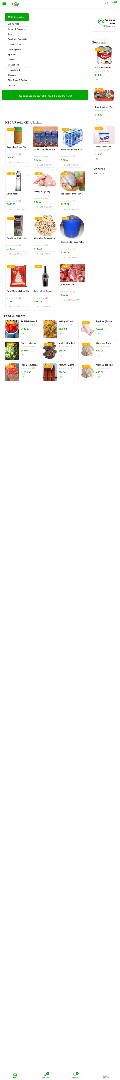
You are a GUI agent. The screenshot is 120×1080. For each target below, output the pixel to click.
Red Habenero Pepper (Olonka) (36, 321)
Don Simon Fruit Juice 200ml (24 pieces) (25, 238)
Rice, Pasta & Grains (17, 80)
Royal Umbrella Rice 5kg (18, 291)
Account (105, 1076)
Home (15, 1076)
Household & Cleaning (14, 72)
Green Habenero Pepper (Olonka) (38, 343)
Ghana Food (13, 65)
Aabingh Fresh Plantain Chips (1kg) (76, 321)
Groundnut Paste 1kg (16, 147)
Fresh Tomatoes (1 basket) (34, 365)
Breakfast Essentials (17, 39)
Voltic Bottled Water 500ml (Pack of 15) (79, 149)
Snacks (11, 85)
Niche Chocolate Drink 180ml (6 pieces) (52, 149)
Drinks (11, 59)
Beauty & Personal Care (16, 31)
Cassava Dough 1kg (106, 343)
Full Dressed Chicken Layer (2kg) (76, 194)
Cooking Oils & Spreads (15, 52)
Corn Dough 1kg (104, 365)
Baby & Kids (13, 24)
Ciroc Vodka (12, 194)
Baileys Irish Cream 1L (44, 291)
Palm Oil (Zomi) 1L (67, 365)
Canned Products (16, 44)
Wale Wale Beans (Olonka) (46, 238)
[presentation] (97, 40)
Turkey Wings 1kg (42, 191)
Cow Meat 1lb (67, 284)
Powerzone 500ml (103, 147)
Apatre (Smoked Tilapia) (70, 343)
